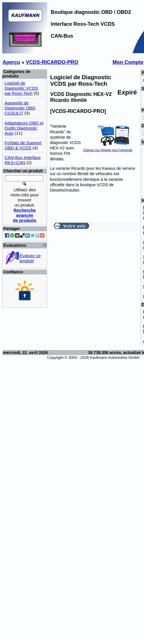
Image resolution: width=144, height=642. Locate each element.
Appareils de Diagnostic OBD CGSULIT (20, 107)
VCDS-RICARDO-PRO (52, 62)
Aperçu (11, 62)
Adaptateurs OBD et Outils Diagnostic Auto (24, 128)
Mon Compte (128, 62)
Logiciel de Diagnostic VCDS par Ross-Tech (21, 88)
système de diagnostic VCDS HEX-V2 (65, 142)
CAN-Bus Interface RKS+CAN (23, 160)
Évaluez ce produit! (30, 258)
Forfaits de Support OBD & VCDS (23, 145)
